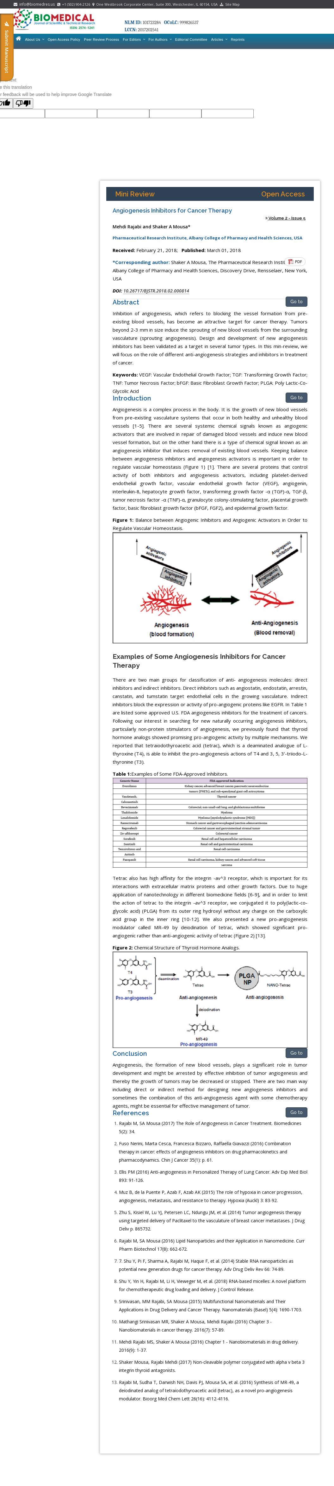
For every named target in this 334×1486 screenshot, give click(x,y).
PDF (295, 262)
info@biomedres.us (35, 4)
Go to (296, 301)
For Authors (160, 39)
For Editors (134, 39)
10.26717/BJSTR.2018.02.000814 (156, 291)
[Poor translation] (23, 103)
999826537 (189, 22)
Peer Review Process (101, 39)
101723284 (152, 22)
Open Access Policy (64, 39)
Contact (22, 51)
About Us (34, 39)
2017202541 (148, 30)
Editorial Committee (191, 39)
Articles (219, 39)
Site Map (230, 4)
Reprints (237, 39)
